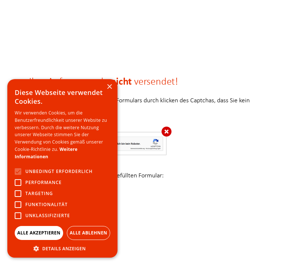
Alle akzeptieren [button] (39, 233)
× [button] (109, 87)
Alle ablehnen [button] (88, 233)
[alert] (62, 168)
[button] (62, 247)
